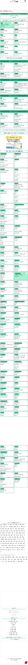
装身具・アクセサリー (17, 543)
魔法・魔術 (16, 541)
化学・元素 (15, 545)
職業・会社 (12, 547)
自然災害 (5, 528)
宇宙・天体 (14, 549)
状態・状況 (7, 547)
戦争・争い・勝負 (13, 533)
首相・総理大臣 (8, 561)
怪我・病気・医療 (17, 535)
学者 (17, 561)
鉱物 (12, 539)
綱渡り (22, 565)
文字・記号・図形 (18, 547)
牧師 (9, 563)
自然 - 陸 (21, 539)
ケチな (3, 565)
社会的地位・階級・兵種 (13, 531)
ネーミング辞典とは (15, 643)
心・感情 (9, 541)
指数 (19, 565)
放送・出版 (2, 535)
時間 (13, 537)
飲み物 (7, 535)
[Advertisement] (14, 6)
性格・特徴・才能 (6, 539)
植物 (24, 547)
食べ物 (17, 539)
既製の (13, 561)
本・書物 (16, 537)
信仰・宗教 (14, 627)
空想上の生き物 (21, 533)
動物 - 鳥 (17, 528)
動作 (1, 528)
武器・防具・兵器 (9, 545)
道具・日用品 (8, 549)
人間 (14, 528)
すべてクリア (14, 619)
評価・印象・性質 (14, 637)
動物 (3, 533)
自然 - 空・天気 (20, 554)
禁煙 (18, 563)
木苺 (20, 561)
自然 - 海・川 (5, 531)
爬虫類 (20, 537)
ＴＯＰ (8, 663)
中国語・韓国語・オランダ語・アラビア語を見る (14, 133)
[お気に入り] (12, 23)
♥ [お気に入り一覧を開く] (26, 662)
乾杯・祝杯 (25, 563)
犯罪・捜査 (22, 541)
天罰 (12, 563)
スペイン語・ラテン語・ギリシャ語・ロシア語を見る (14, 130)
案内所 (23, 561)
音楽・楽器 (7, 533)
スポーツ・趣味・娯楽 (6, 551)
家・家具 (11, 535)
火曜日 (15, 563)
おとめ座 (2, 561)
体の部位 (3, 549)
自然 (1, 531)
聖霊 (21, 563)
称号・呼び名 (8, 537)
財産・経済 (22, 528)
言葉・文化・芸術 (15, 551)
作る (6, 565)
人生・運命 (9, 528)
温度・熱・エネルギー (11, 554)
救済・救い (5, 563)
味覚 (19, 545)
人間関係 (2, 543)
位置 (14, 539)
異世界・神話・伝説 (9, 543)
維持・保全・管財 (11, 565)
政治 (13, 541)
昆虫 (22, 545)
